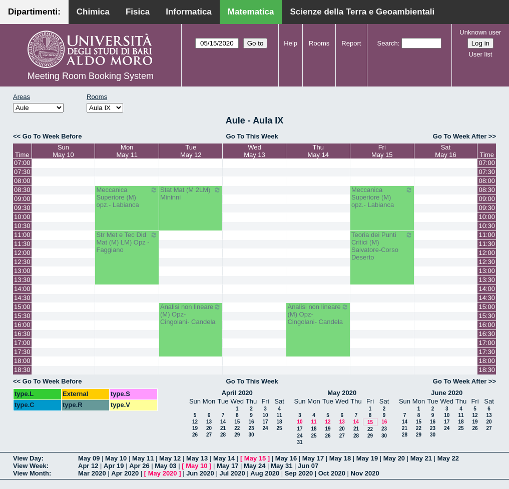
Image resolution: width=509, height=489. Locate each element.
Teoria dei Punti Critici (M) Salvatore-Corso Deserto (382, 246)
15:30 (22, 316)
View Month (31, 473)
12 (195, 421)
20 (209, 428)
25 (279, 428)
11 (279, 415)
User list (480, 54)
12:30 (22, 262)
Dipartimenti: (34, 11)
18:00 (22, 360)
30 (251, 435)
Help (290, 43)
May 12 (170, 458)
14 (223, 421)
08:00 (22, 180)
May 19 (367, 458)
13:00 (22, 270)
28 (223, 435)
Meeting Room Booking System (91, 76)
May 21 (421, 458)
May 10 (116, 458)
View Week (30, 466)
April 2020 (237, 392)
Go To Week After (459, 136)
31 (299, 442)
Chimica (93, 11)
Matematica (251, 11)
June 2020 (446, 392)
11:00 (22, 234)
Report (351, 43)
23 (251, 428)
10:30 (22, 226)
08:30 (22, 190)
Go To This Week (252, 136)
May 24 (254, 466)
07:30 (22, 172)
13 (209, 421)
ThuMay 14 (318, 151)
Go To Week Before (52, 136)
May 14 (224, 458)
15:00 (22, 306)
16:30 (22, 334)
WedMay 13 (254, 151)
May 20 (394, 458)
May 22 (448, 458)
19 (195, 428)
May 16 (286, 458)
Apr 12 (88, 466)
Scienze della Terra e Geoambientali (362, 11)
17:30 (22, 352)
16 (251, 421)
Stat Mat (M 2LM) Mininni (191, 193)
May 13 (197, 458)
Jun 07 (308, 466)
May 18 (340, 458)
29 (237, 435)
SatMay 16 (445, 151)
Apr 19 (114, 466)
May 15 (255, 458)
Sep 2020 (299, 473)
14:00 (22, 288)
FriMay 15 (382, 151)
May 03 (165, 466)
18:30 (22, 370)
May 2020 (341, 392)
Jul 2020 (232, 473)
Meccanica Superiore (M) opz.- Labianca (127, 197)
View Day (27, 458)
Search (387, 43)
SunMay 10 (63, 151)
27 (209, 435)
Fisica (138, 11)
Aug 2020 (264, 473)
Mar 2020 (92, 473)
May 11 (143, 458)
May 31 (281, 466)
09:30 (22, 208)
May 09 (89, 458)
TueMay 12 (191, 151)
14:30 (22, 298)
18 (279, 421)
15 (237, 421)
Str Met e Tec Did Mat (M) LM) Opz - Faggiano (127, 242)
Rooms (319, 43)
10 (265, 415)
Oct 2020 (331, 473)
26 (195, 435)
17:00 (22, 342)
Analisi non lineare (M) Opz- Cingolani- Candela (191, 314)
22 (237, 428)
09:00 (22, 198)
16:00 (22, 324)
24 (265, 428)
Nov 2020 (365, 473)
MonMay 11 (127, 151)
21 (223, 428)
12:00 (22, 252)
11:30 (22, 244)
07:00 (22, 162)
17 (265, 421)
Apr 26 (139, 466)
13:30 (22, 280)
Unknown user (480, 32)
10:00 (22, 216)
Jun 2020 (200, 473)
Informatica (189, 11)
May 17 (313, 458)
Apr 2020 (125, 473)
